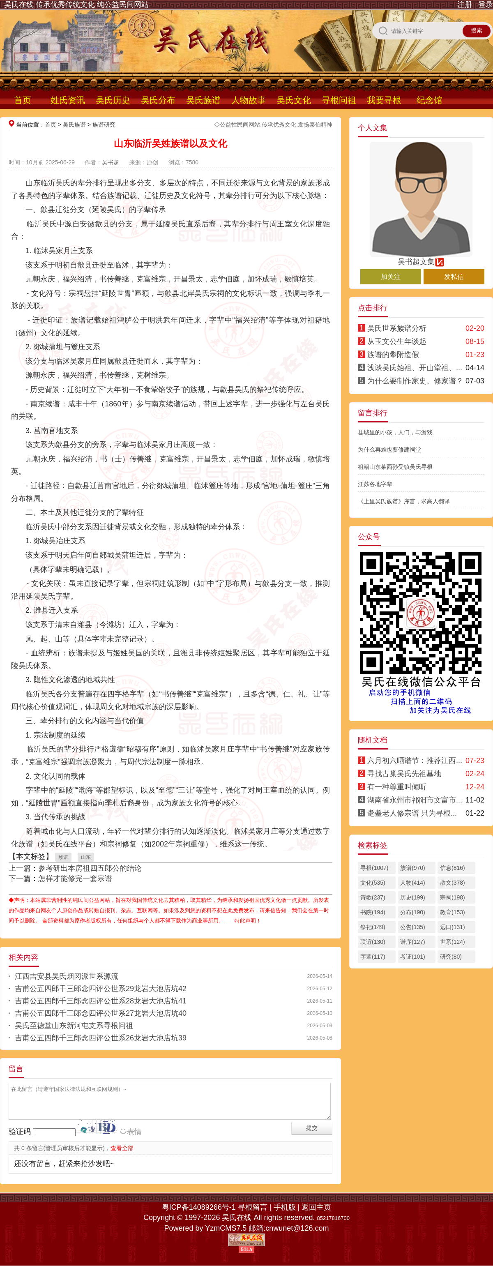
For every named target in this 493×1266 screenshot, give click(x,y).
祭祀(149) (372, 927)
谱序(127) (412, 942)
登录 (485, 4)
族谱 (63, 857)
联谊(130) (372, 942)
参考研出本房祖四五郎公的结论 (90, 868)
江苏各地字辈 (375, 484)
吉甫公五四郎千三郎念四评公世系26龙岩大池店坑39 (101, 1038)
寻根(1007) (374, 868)
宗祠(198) (452, 897)
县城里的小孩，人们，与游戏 (395, 432)
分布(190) (412, 912)
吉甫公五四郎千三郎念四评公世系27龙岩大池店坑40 (101, 1013)
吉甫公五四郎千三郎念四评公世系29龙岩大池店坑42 (101, 989)
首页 (22, 100)
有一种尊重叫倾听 (396, 787)
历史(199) (412, 897)
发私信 (454, 276)
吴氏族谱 (203, 100)
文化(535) (372, 882)
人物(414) (412, 882)
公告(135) (412, 927)
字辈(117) (372, 956)
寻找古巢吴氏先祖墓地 (404, 774)
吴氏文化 (293, 100)
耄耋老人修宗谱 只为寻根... (412, 813)
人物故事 (248, 100)
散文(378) (452, 882)
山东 (86, 857)
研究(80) (451, 956)
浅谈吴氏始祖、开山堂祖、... (414, 368)
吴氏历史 (113, 100)
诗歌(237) (372, 897)
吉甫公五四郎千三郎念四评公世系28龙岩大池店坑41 (101, 1001)
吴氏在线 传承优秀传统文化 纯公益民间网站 (76, 4)
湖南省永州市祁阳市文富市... (414, 800)
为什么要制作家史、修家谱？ (415, 381)
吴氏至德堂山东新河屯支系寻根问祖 (74, 1026)
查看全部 (122, 1148)
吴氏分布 (158, 100)
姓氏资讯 (68, 100)
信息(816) (452, 868)
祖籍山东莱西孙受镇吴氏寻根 (395, 467)
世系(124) (452, 942)
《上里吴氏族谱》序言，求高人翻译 (404, 501)
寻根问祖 (339, 100)
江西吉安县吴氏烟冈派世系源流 (66, 976)
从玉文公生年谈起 (396, 341)
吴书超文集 (421, 258)
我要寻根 (384, 100)
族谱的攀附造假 (393, 355)
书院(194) (372, 912)
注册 (464, 4)
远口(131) (452, 927)
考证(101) (412, 956)
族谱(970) (412, 868)
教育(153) (452, 912)
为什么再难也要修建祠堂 (389, 449)
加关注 (391, 276)
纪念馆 (429, 100)
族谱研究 (103, 124)
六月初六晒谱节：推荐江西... (414, 760)
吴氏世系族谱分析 (396, 328)
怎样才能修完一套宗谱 (75, 878)
